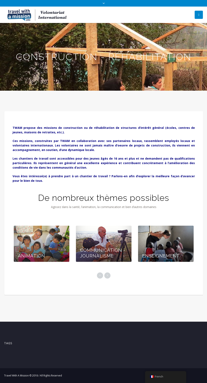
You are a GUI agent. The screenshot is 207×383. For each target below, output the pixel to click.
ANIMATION (31, 255)
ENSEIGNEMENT (161, 255)
